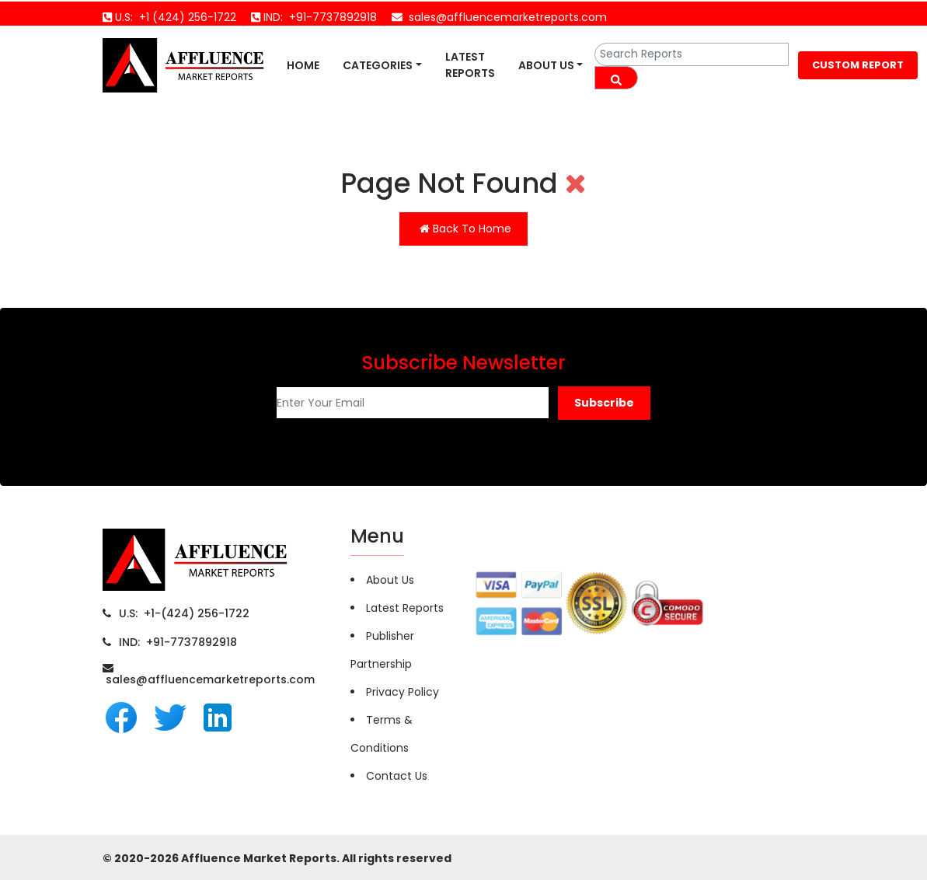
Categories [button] (378, 65)
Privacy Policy (402, 692)
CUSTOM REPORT (858, 65)
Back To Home (465, 228)
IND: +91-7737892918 (178, 642)
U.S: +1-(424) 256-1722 (184, 613)
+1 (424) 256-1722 (184, 17)
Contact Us (396, 776)
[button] (604, 403)
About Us (546, 65)
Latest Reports (470, 65)
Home (303, 65)
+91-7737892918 (330, 17)
